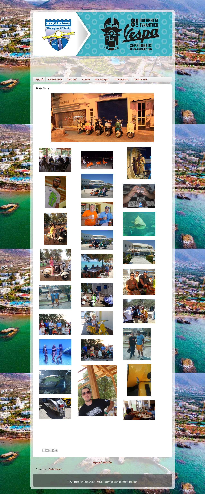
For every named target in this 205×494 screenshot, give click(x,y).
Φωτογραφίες (102, 79)
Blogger (133, 482)
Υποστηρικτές (121, 79)
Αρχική (39, 79)
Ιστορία (86, 79)
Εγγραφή (72, 79)
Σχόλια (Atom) (55, 469)
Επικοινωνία (140, 79)
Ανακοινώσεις (55, 79)
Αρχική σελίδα (102, 462)
